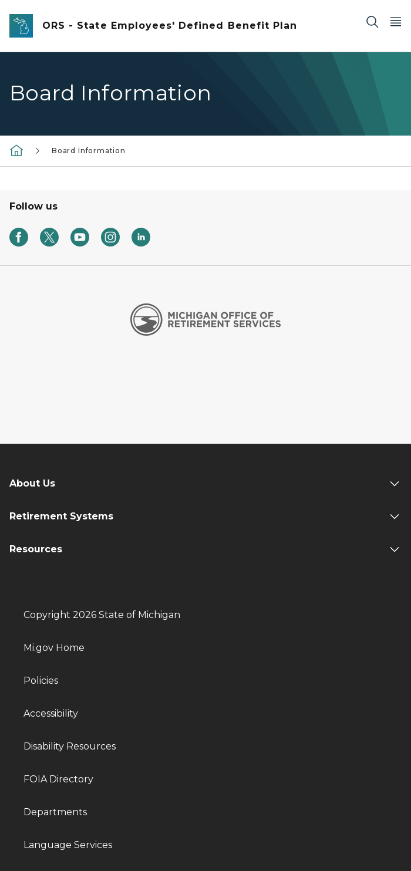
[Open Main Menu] (396, 21)
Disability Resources (69, 746)
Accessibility (50, 713)
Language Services (67, 844)
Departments (55, 812)
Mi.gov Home (54, 647)
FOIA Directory (58, 779)
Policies (40, 680)
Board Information (89, 150)
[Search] (372, 21)
